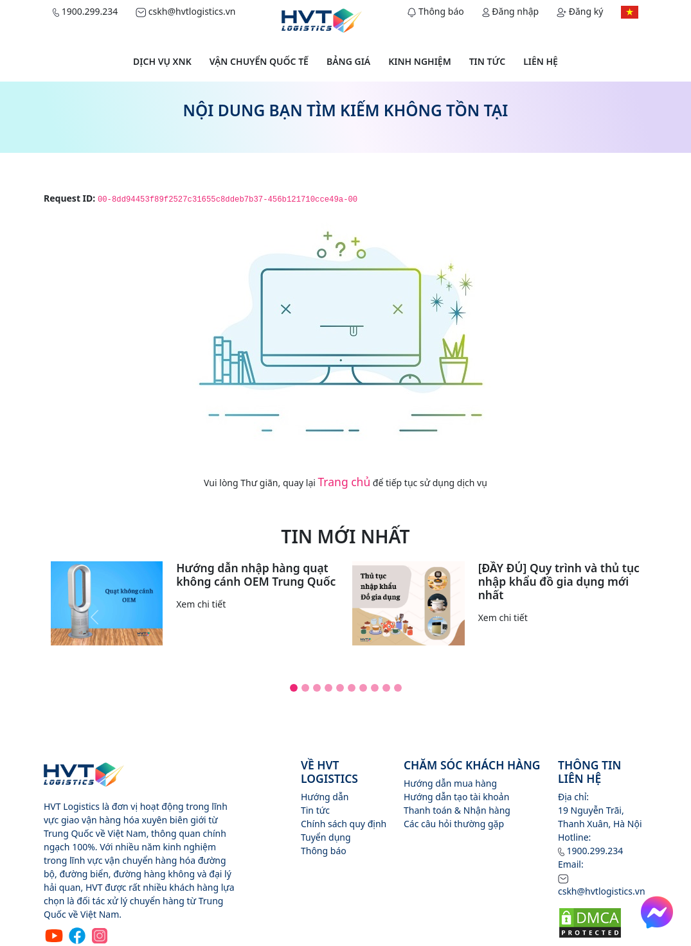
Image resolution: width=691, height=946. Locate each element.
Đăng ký (580, 11)
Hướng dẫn (324, 797)
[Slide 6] (351, 688)
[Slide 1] (294, 688)
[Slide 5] (340, 688)
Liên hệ (540, 61)
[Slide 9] (386, 688)
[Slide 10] (398, 688)
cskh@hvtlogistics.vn (185, 11)
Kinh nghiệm (419, 61)
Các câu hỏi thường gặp (454, 824)
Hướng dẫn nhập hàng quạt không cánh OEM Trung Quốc (256, 574)
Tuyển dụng (326, 837)
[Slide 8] (375, 688)
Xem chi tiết (201, 604)
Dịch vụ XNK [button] (162, 61)
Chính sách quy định (343, 824)
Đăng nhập (510, 11)
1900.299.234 (85, 11)
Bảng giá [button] (348, 61)
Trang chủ (344, 481)
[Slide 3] (317, 688)
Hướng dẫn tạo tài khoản (456, 797)
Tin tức (487, 61)
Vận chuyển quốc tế (259, 61)
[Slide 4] (328, 688)
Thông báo (435, 11)
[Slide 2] (305, 688)
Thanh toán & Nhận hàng (457, 810)
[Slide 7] (363, 688)
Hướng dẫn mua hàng (450, 783)
